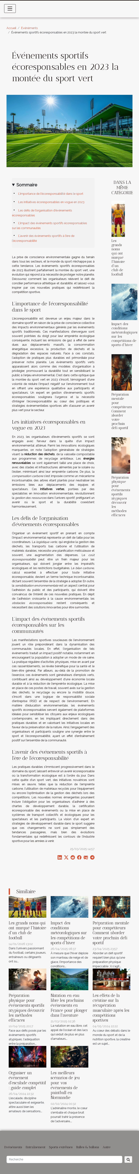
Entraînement (35, 1147)
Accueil (11, 28)
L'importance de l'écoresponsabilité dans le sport (50, 193)
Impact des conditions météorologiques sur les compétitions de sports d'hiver (69, 933)
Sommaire (26, 184)
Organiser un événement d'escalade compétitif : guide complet (27, 1080)
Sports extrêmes (61, 1147)
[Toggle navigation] (10, 8)
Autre (107, 1147)
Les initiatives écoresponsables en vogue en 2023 (51, 202)
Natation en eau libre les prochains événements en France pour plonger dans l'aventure (69, 1005)
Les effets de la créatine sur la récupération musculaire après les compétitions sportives (111, 1008)
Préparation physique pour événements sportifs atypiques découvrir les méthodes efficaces (120, 496)
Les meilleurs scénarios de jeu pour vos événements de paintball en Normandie (65, 1085)
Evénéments (29, 28)
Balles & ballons (87, 1147)
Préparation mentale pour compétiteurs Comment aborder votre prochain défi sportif (121, 411)
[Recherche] (64, 1159)
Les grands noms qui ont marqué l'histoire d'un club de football (118, 257)
